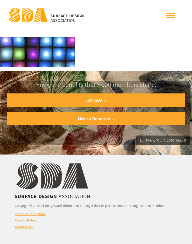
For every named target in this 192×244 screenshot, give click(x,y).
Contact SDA (24, 226)
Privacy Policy (25, 220)
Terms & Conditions (30, 214)
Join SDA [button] (96, 100)
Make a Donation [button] (96, 118)
